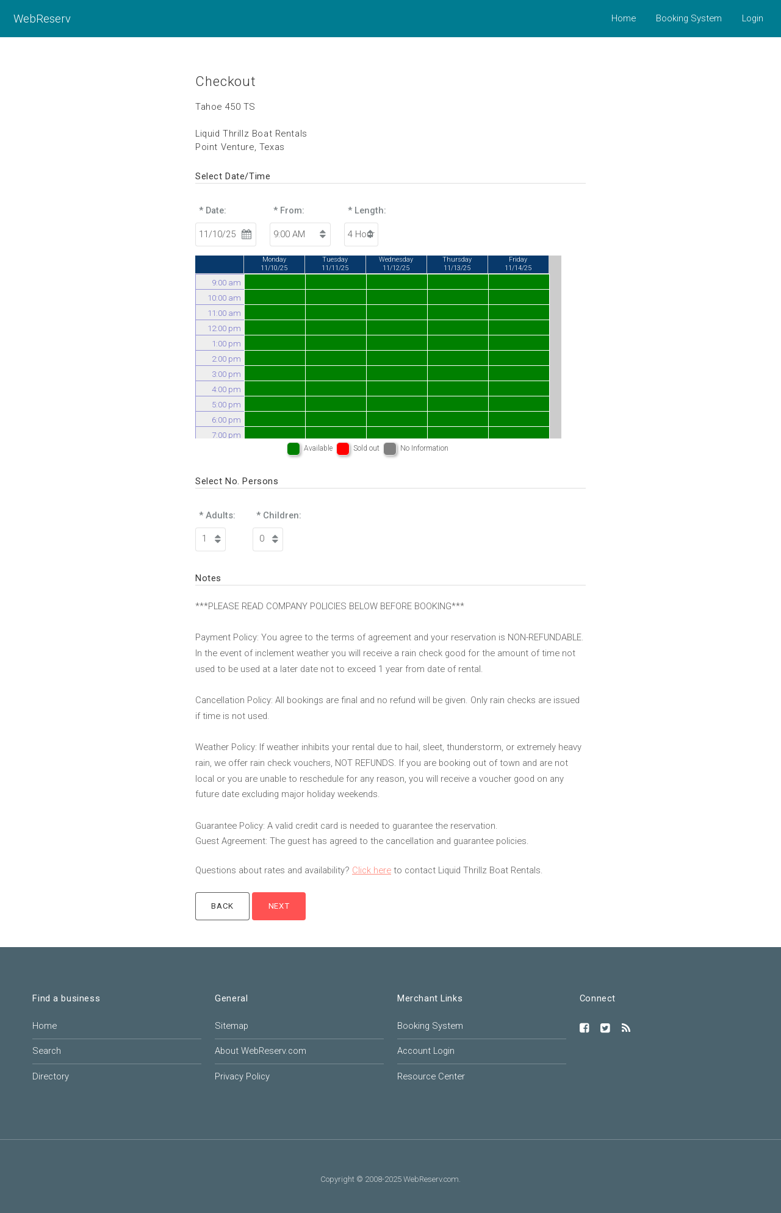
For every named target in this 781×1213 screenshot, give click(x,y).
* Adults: (217, 515)
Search (46, 1050)
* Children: (278, 515)
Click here (371, 870)
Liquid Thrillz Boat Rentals (251, 133)
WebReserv (42, 18)
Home (623, 18)
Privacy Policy (242, 1076)
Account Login (426, 1050)
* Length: (367, 210)
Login (752, 18)
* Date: (212, 210)
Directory (50, 1076)
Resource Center (431, 1076)
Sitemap (231, 1025)
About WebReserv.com (260, 1050)
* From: (288, 210)
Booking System (689, 18)
